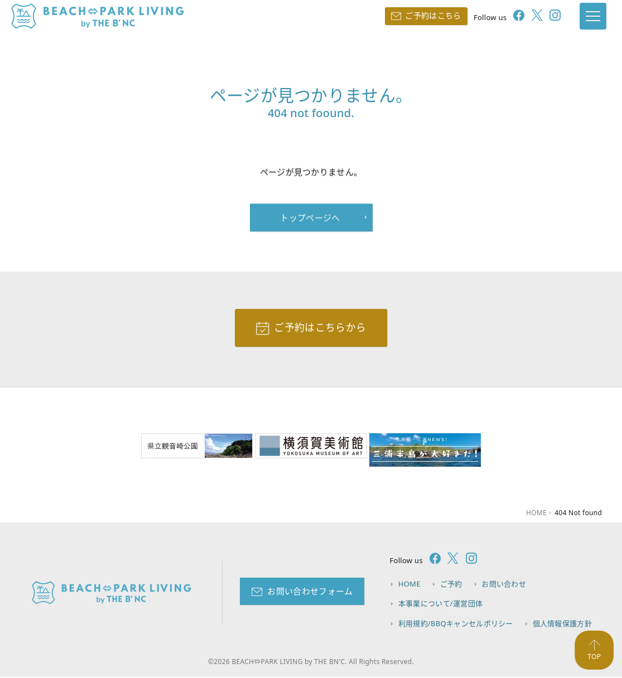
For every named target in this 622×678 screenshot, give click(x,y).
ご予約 (451, 585)
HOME (409, 585)
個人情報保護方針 (562, 624)
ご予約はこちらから (320, 328)
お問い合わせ (505, 585)
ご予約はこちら (428, 15)
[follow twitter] (529, 16)
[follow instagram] (547, 16)
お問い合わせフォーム (310, 591)
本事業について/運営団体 (440, 604)
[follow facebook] (511, 16)
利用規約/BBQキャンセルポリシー (455, 624)
